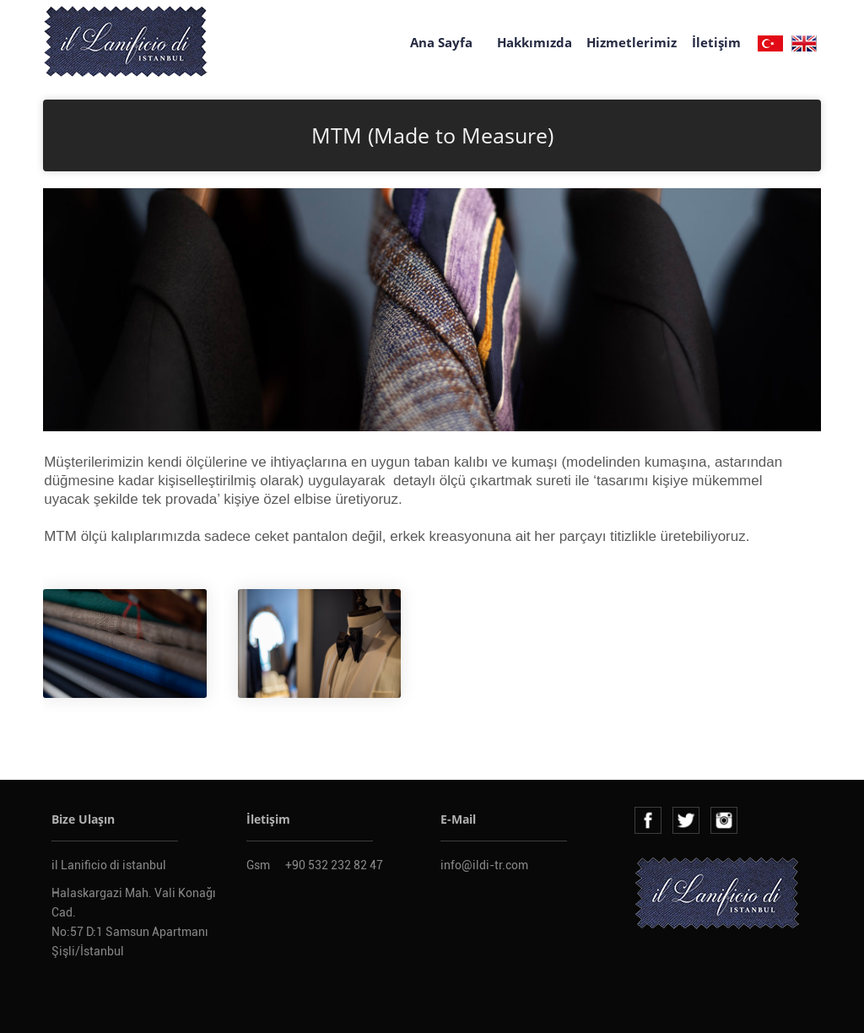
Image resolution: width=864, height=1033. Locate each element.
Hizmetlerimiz (631, 42)
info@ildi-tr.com (484, 865)
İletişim (716, 42)
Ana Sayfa (441, 42)
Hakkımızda (534, 42)
